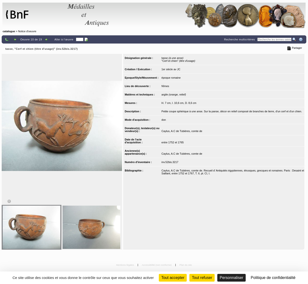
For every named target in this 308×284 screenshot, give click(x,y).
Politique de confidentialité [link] (273, 278)
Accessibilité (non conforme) (157, 265)
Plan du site (186, 265)
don (163, 119)
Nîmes (165, 86)
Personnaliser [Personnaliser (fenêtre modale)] (231, 278)
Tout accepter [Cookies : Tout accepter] (172, 278)
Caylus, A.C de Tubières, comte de (181, 131)
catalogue (9, 31)
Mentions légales (125, 265)
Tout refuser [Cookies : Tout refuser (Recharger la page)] (202, 278)
